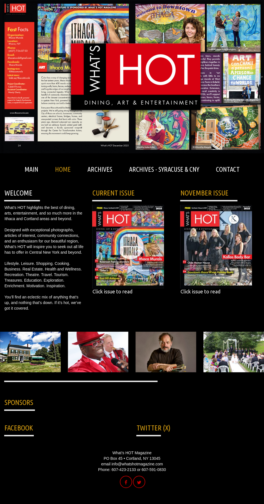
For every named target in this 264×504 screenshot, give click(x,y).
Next (140, 132)
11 (151, 378)
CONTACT (228, 169)
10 (145, 378)
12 (158, 378)
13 (164, 378)
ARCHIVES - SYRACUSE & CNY (164, 169)
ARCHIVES (99, 169)
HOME (63, 169)
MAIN (31, 169)
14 (170, 378)
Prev (124, 132)
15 (177, 378)
